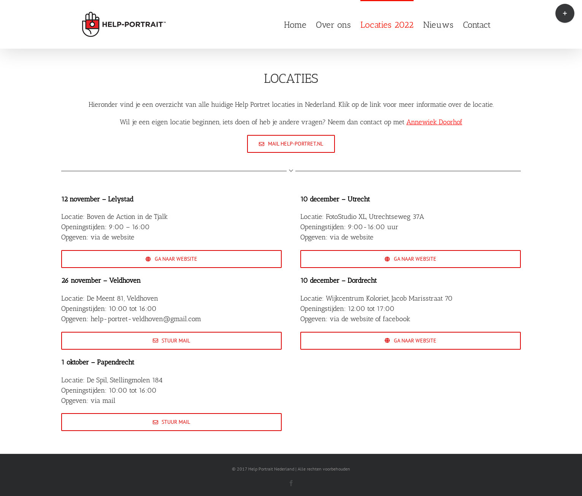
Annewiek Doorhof (434, 122)
